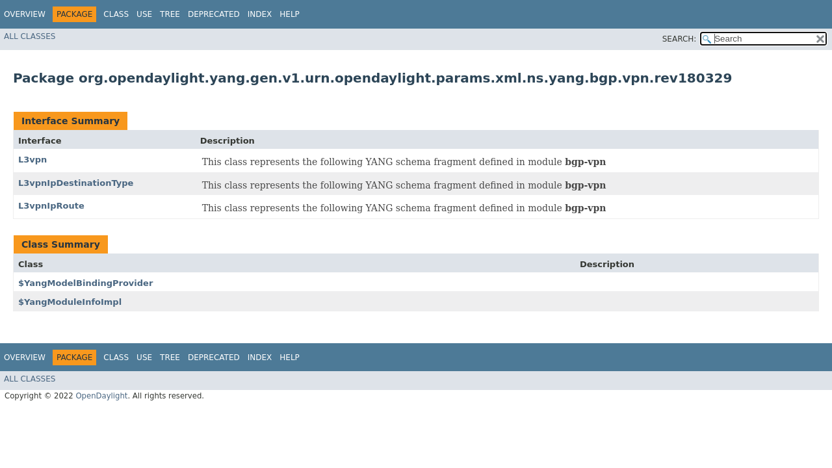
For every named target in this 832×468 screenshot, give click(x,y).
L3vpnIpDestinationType (75, 183)
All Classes (29, 36)
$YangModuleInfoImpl (70, 302)
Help (290, 14)
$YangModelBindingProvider (85, 283)
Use (144, 14)
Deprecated (214, 14)
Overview (25, 14)
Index (260, 14)
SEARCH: (679, 39)
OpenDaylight (101, 395)
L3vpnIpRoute (51, 206)
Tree (170, 14)
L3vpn (32, 159)
